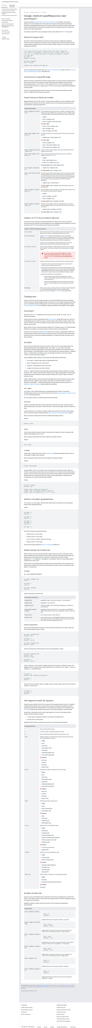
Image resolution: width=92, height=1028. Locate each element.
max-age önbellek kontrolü (30, 305)
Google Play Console (61, 1012)
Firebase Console (60, 1014)
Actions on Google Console (63, 1016)
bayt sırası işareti (52, 319)
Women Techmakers (25, 1014)
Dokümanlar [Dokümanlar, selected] (12, 5)
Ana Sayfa (4, 5)
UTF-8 (35, 314)
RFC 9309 (64, 31)
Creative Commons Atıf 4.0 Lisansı (46, 985)
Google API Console (61, 1007)
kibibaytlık (44, 332)
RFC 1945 (45, 235)
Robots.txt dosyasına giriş (53, 70)
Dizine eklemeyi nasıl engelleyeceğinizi (59, 412)
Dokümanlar (43, 12)
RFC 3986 (26, 709)
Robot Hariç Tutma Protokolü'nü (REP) (48, 22)
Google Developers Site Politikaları (41, 986)
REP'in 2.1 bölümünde (47, 544)
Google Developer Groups (26, 1007)
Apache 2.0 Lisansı (67, 985)
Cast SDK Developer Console (63, 1018)
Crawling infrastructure (10, 2)
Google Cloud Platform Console (64, 1009)
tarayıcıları (36, 22)
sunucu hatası (58, 290)
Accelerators (24, 1012)
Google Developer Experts (27, 1009)
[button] (9, 13)
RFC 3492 (54, 155)
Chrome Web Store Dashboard (63, 1021)
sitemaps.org (49, 453)
